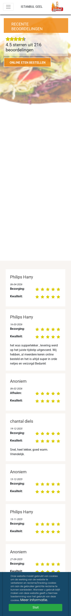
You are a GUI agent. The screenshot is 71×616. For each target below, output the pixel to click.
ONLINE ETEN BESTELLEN (27, 62)
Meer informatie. (34, 599)
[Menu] (8, 7)
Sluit (36, 607)
